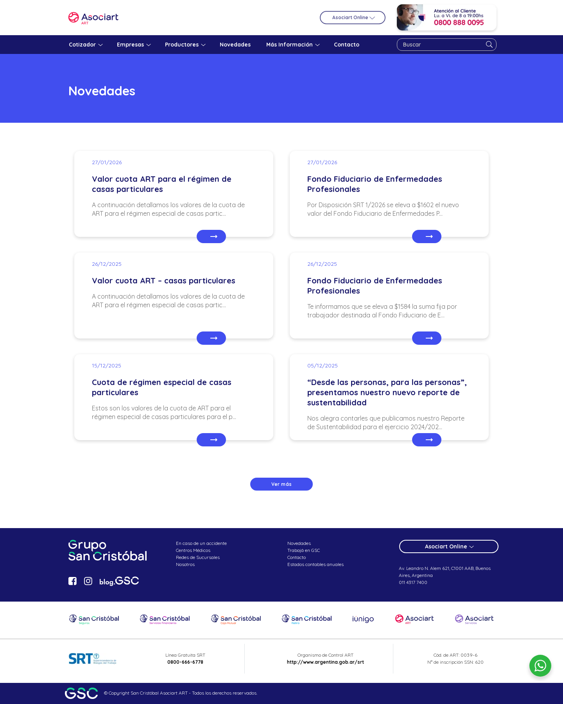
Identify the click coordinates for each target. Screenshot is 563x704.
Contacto (296, 557)
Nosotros (185, 564)
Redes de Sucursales (198, 557)
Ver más (281, 484)
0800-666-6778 (185, 662)
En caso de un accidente (201, 543)
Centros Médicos (193, 550)
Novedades (299, 543)
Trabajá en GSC (303, 550)
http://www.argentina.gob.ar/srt (325, 662)
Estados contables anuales (315, 564)
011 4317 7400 (413, 582)
